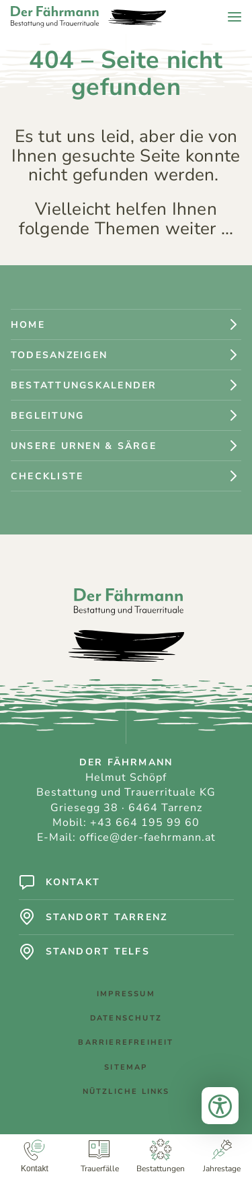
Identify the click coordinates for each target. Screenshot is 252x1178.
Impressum (126, 997)
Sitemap (125, 1071)
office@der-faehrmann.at (147, 837)
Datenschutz (126, 1021)
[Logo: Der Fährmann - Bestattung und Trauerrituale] (88, 17)
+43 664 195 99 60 (145, 822)
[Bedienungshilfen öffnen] (220, 1102)
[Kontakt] (34, 1156)
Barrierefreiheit (125, 1046)
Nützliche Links (126, 1095)
